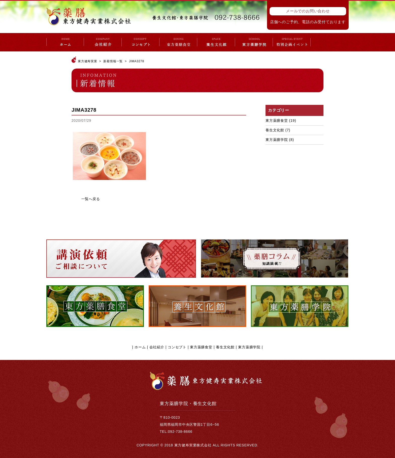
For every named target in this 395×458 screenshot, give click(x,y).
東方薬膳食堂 (277, 120)
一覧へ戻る (90, 199)
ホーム (140, 347)
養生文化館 (275, 130)
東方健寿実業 (87, 61)
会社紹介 (156, 347)
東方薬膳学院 (277, 140)
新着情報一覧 (113, 61)
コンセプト (177, 347)
